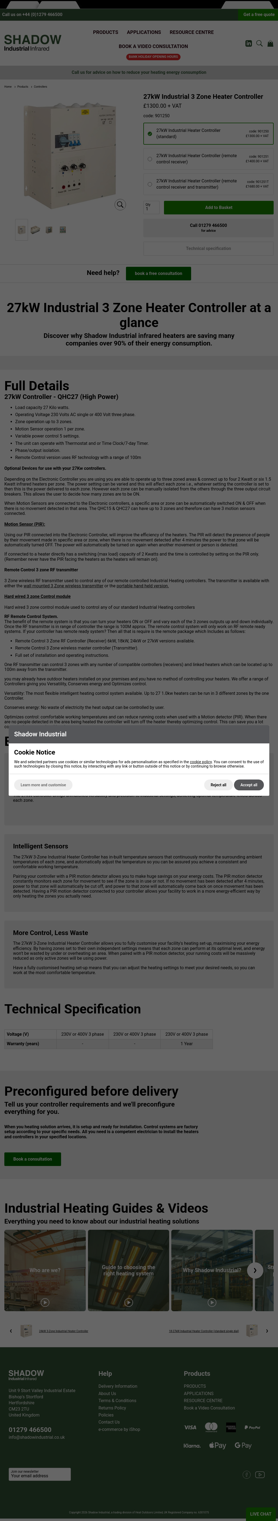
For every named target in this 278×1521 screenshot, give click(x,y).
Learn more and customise (43, 785)
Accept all (249, 785)
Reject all (218, 785)
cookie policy (201, 762)
